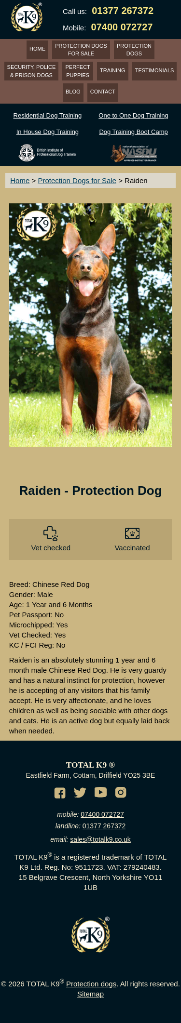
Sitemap (90, 994)
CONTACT (102, 91)
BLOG (73, 91)
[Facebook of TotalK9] (61, 794)
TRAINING (112, 70)
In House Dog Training (47, 131)
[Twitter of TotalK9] (81, 794)
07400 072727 (102, 814)
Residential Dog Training (48, 115)
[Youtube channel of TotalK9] (102, 794)
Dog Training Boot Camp (133, 131)
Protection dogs (91, 984)
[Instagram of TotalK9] (122, 794)
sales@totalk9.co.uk (100, 839)
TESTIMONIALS (154, 70)
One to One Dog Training (133, 115)
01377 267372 (104, 826)
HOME (37, 49)
